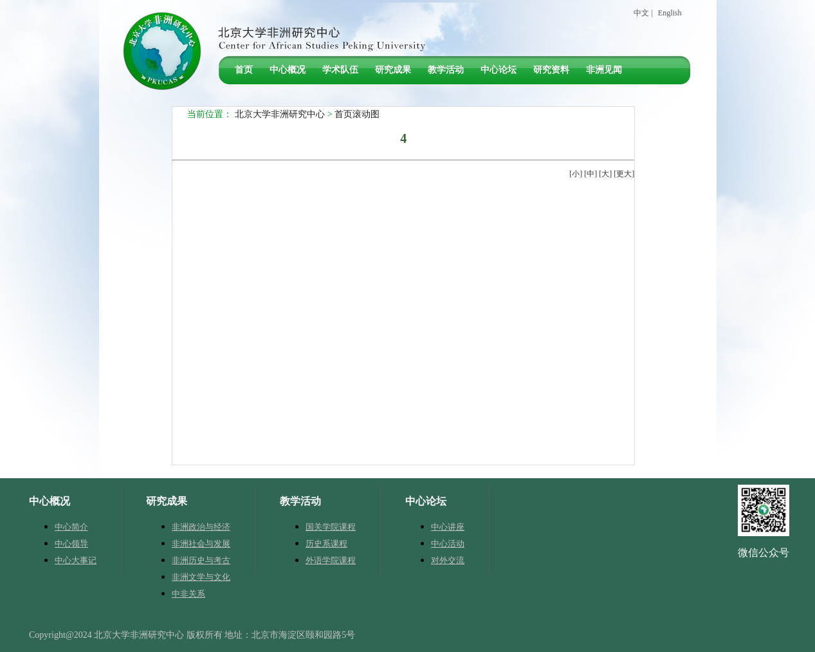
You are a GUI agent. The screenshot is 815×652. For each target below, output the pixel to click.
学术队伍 (340, 70)
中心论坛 (499, 70)
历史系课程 (326, 543)
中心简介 (71, 527)
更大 (624, 173)
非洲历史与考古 (201, 560)
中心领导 (71, 543)
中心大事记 (75, 560)
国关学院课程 (331, 527)
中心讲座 (447, 527)
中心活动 (447, 543)
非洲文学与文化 (201, 577)
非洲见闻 (604, 70)
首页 (244, 70)
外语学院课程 (331, 560)
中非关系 (188, 594)
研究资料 (551, 70)
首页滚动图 (357, 114)
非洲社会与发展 (201, 543)
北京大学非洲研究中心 (280, 114)
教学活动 (446, 70)
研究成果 (393, 70)
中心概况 (288, 70)
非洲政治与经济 (201, 527)
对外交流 (447, 560)
